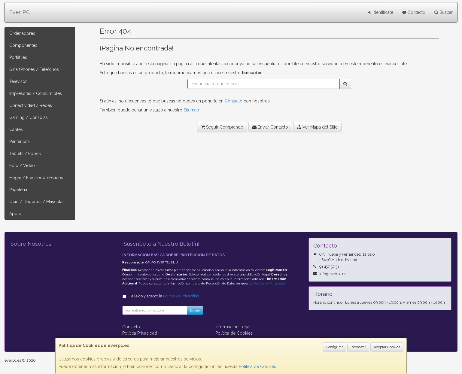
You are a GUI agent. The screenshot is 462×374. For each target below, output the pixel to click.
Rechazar (358, 347)
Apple (15, 213)
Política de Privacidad (269, 283)
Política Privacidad (139, 333)
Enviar (195, 310)
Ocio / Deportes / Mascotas (37, 201)
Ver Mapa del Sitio (317, 127)
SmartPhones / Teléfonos (34, 69)
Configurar (334, 347)
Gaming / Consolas (28, 117)
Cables (16, 129)
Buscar (443, 12)
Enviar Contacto (270, 127)
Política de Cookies (257, 366)
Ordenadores (22, 33)
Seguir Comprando (222, 127)
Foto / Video (22, 165)
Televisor (18, 81)
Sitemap (191, 110)
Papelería (18, 189)
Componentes (23, 45)
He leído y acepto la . (164, 296)
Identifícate (380, 12)
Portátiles (18, 57)
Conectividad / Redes (30, 105)
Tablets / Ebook (25, 153)
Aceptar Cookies (387, 347)
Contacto (413, 12)
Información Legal (233, 326)
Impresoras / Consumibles (35, 93)
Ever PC (19, 12)
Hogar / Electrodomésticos (36, 177)
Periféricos (19, 141)
